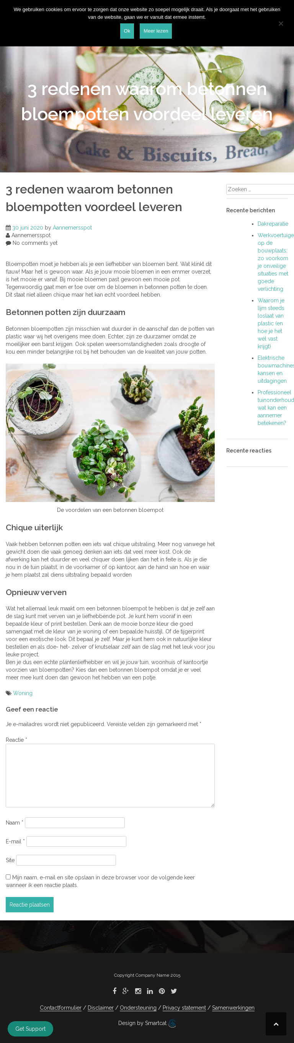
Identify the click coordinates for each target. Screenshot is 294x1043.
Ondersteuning (138, 1008)
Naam (14, 823)
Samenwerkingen (233, 1008)
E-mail (15, 841)
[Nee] (280, 23)
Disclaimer (101, 1008)
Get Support (30, 1029)
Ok (127, 31)
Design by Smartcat (147, 1023)
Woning (23, 693)
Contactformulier (61, 1008)
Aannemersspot (72, 228)
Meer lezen (156, 31)
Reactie (16, 740)
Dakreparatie (273, 224)
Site (10, 860)
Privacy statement (184, 1008)
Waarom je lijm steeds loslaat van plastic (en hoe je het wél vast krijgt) (271, 323)
